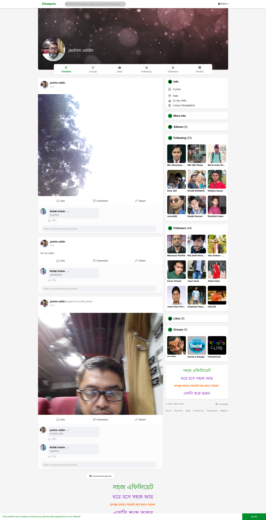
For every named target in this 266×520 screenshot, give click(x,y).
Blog (188, 411)
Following (179, 138)
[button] (95, 4)
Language (221, 404)
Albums (178, 127)
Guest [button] (223, 3)
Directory (178, 411)
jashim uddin (81, 50)
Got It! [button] (254, 516)
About (168, 411)
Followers (179, 228)
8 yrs (52, 86)
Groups (178, 329)
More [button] (224, 410)
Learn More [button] (87, 516)
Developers (212, 411)
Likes (176, 318)
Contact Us (198, 411)
